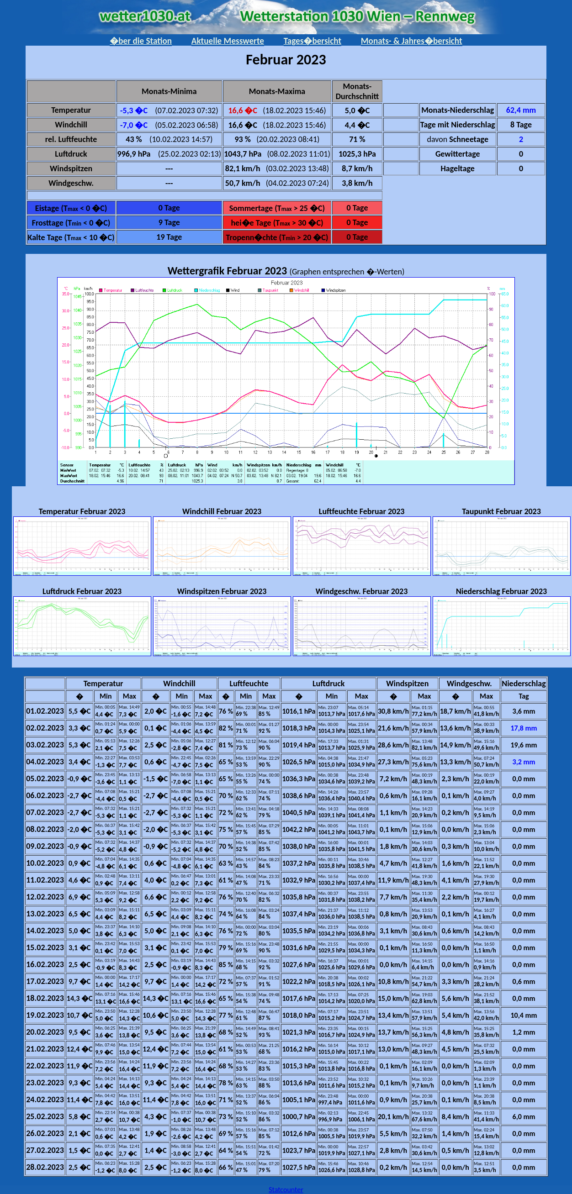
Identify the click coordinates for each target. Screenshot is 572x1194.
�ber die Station (141, 41)
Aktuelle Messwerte (227, 41)
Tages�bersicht (312, 41)
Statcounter (286, 1189)
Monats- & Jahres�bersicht (411, 41)
